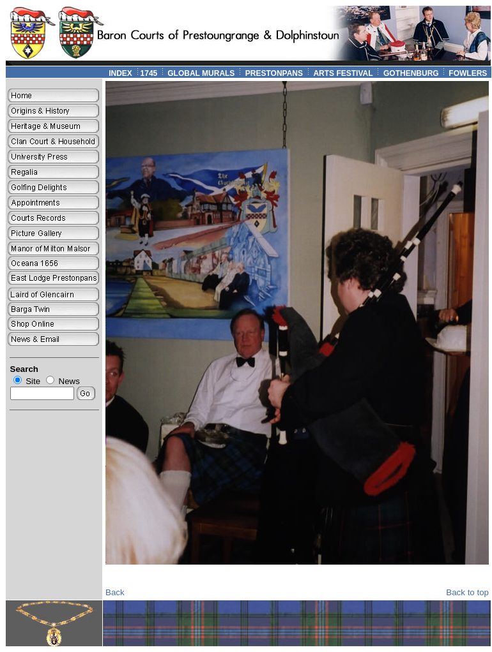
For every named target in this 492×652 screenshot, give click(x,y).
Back (115, 592)
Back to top (467, 592)
